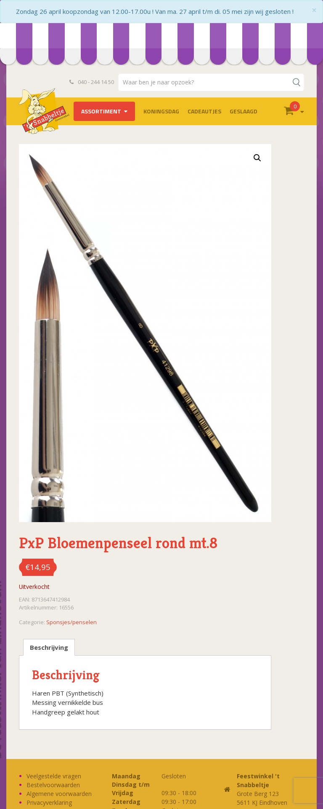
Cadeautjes (204, 111)
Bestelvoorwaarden (53, 785)
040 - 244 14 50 (91, 82)
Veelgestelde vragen (53, 776)
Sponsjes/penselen (71, 622)
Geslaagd (243, 111)
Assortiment (101, 111)
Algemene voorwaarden (59, 794)
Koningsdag (161, 111)
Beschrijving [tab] (49, 647)
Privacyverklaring (49, 802)
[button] (257, 157)
